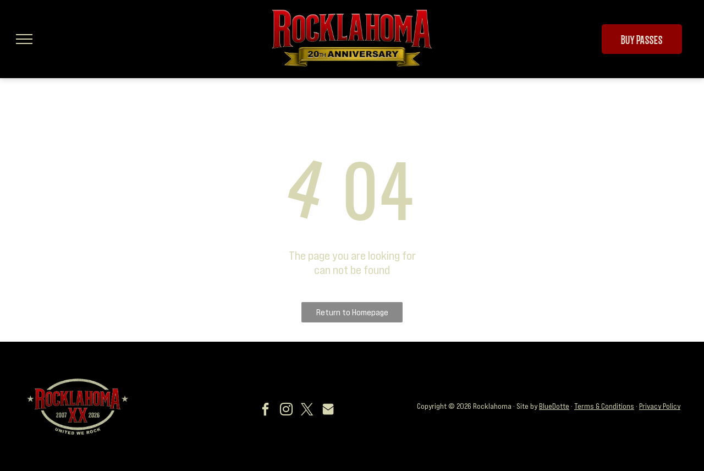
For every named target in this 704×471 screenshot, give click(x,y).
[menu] (24, 39)
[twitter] (307, 410)
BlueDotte (554, 406)
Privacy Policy (659, 406)
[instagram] (286, 410)
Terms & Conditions (604, 406)
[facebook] (265, 410)
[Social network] (328, 410)
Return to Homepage (352, 312)
